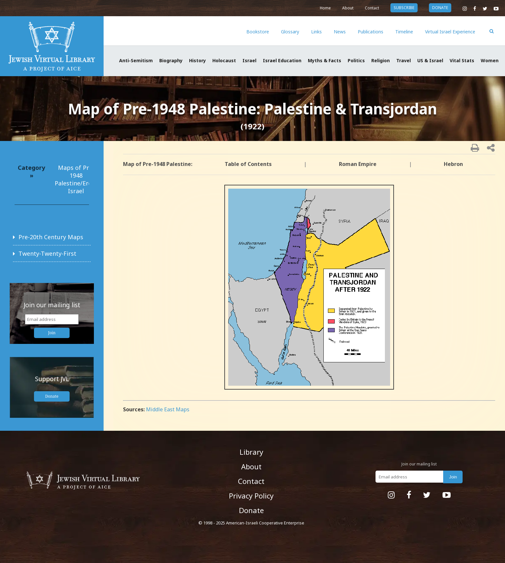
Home (325, 8)
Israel (249, 60)
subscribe (404, 7)
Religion (380, 60)
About (348, 8)
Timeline (404, 32)
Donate (52, 396)
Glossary (290, 32)
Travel (403, 60)
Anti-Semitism (136, 60)
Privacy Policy (251, 495)
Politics (356, 60)
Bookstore (257, 32)
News (340, 32)
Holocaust (224, 60)
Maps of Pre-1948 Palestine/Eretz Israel (76, 179)
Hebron (453, 164)
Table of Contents (248, 164)
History (197, 60)
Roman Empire (357, 164)
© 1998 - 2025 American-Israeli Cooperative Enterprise (251, 523)
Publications (370, 32)
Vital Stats (462, 60)
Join (52, 332)
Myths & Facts (324, 60)
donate (440, 7)
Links (316, 32)
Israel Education (282, 60)
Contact (372, 8)
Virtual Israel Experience (450, 32)
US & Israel (430, 60)
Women (490, 60)
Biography (171, 60)
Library (251, 452)
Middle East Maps (167, 409)
